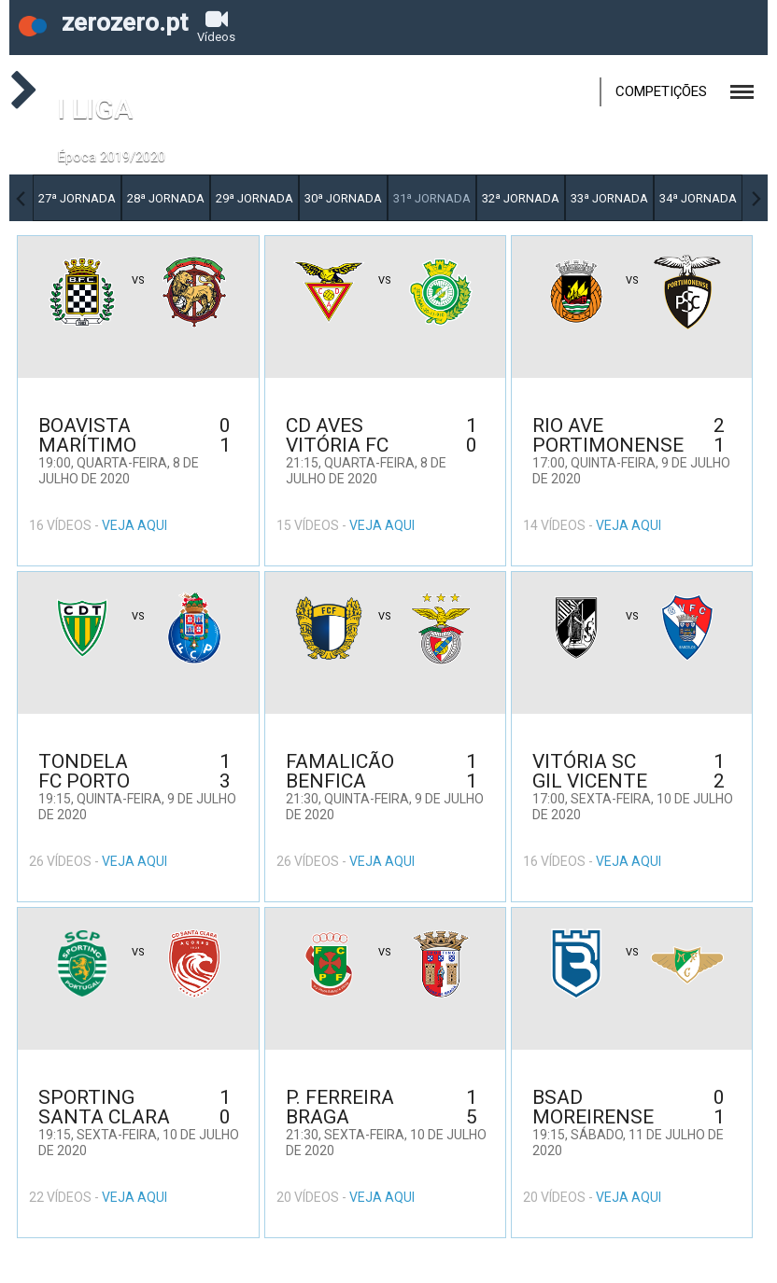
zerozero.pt (103, 22)
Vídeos (216, 25)
